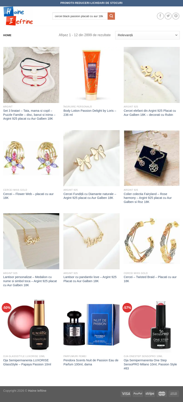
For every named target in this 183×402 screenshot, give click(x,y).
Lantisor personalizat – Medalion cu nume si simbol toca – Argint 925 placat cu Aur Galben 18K (30, 281)
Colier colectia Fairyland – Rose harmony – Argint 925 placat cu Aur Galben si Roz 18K (148, 198)
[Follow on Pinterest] (175, 16)
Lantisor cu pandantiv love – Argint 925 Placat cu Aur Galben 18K (89, 279)
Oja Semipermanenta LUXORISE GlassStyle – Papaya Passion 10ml (27, 362)
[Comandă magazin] (147, 35)
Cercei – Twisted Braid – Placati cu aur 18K (150, 279)
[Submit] (111, 16)
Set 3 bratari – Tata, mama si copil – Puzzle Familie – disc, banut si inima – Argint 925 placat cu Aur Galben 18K (29, 114)
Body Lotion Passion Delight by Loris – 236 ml (89, 112)
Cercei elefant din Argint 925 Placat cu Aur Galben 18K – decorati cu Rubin (150, 112)
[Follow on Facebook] (160, 16)
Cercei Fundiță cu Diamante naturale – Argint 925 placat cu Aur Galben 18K (89, 196)
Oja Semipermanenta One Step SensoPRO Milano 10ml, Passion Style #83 (150, 364)
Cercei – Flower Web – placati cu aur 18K (28, 196)
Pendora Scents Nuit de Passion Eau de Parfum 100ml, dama (90, 362)
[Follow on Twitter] (168, 16)
